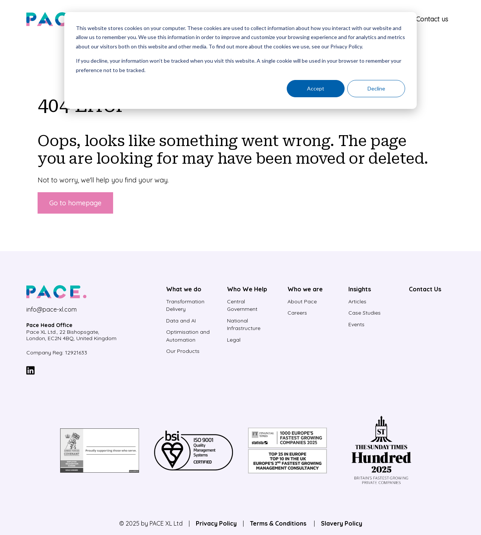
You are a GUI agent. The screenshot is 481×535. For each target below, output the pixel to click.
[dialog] (240, 60)
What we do (183, 289)
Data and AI (181, 320)
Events (356, 324)
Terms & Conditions (279, 523)
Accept (315, 88)
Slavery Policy (341, 523)
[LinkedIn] (30, 371)
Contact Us (425, 289)
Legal (233, 339)
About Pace (302, 301)
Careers (297, 312)
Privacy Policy (216, 523)
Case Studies (364, 312)
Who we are (305, 289)
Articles (357, 301)
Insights (359, 289)
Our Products (183, 351)
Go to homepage (75, 203)
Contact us (432, 19)
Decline (376, 88)
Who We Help (247, 289)
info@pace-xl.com (51, 309)
